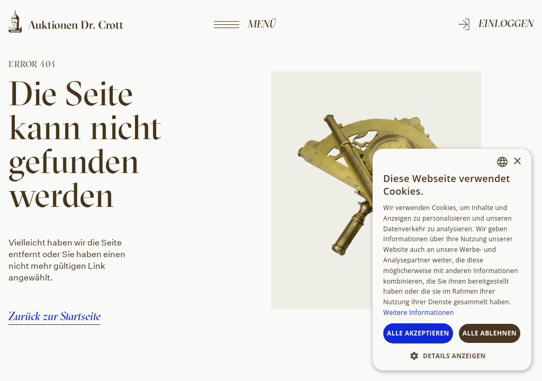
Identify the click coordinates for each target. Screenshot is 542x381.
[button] (452, 355)
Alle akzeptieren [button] (418, 333)
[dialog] (452, 259)
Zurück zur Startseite (54, 316)
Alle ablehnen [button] (490, 333)
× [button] (517, 162)
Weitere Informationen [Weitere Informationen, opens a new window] (418, 312)
